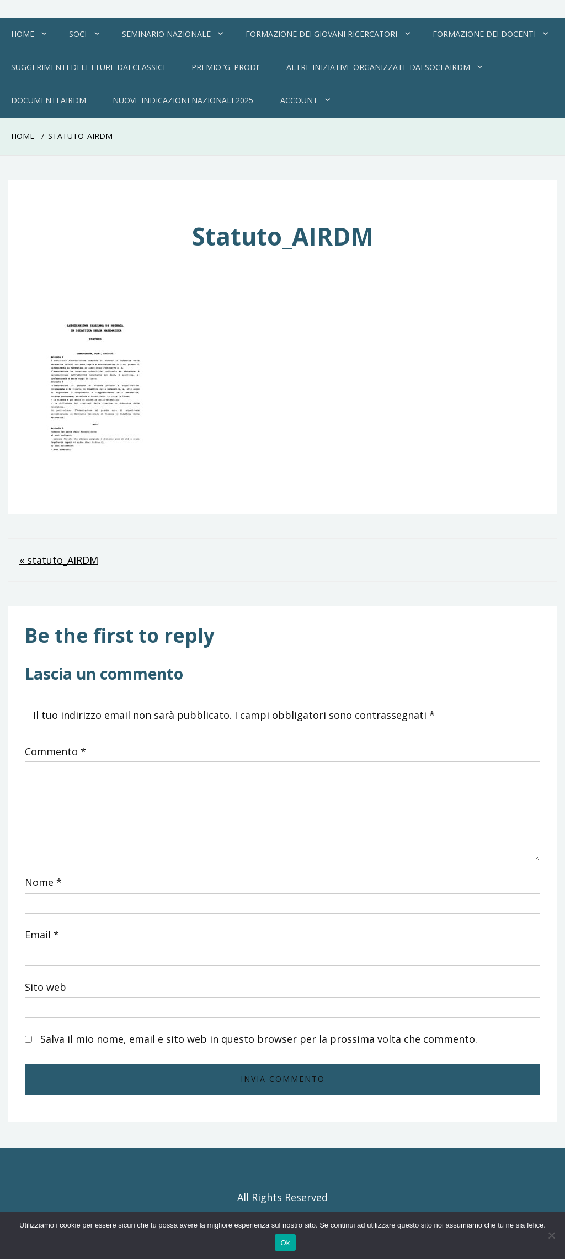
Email (42, 934)
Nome (43, 882)
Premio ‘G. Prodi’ (225, 67)
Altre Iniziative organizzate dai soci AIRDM (378, 67)
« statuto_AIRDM (58, 560)
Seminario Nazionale (166, 34)
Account (299, 100)
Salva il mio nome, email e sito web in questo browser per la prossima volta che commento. (258, 1038)
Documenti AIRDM (48, 100)
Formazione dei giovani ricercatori (321, 34)
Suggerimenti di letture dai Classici (88, 67)
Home (22, 34)
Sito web (45, 987)
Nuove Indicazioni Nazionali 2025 (183, 100)
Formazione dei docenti (484, 34)
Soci (78, 34)
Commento (55, 751)
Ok (285, 1243)
